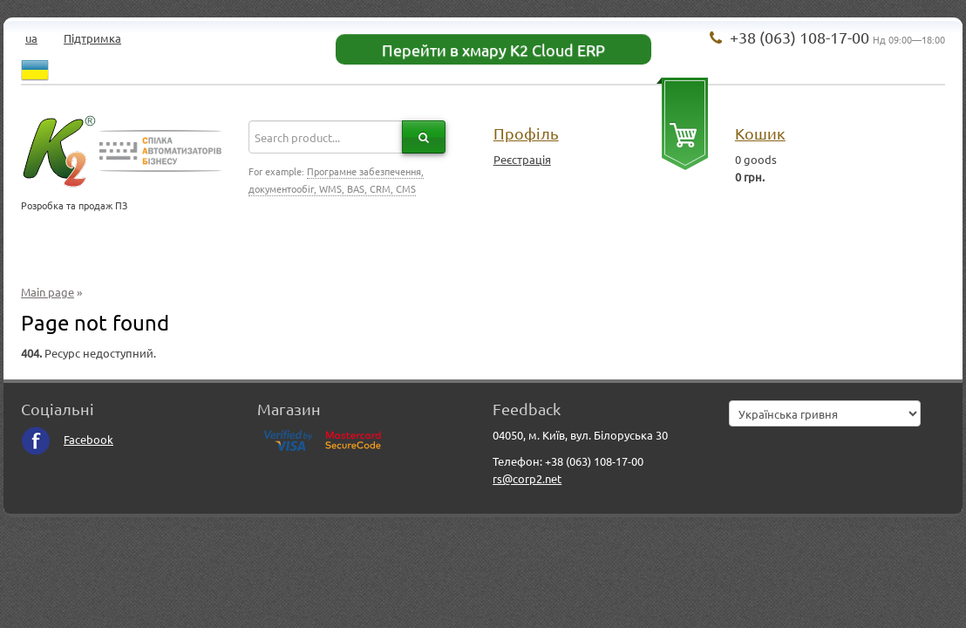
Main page (47, 291)
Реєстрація (522, 159)
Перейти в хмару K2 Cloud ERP (493, 49)
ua (31, 38)
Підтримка (92, 38)
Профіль (526, 133)
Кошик (760, 133)
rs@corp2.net (527, 478)
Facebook (67, 439)
